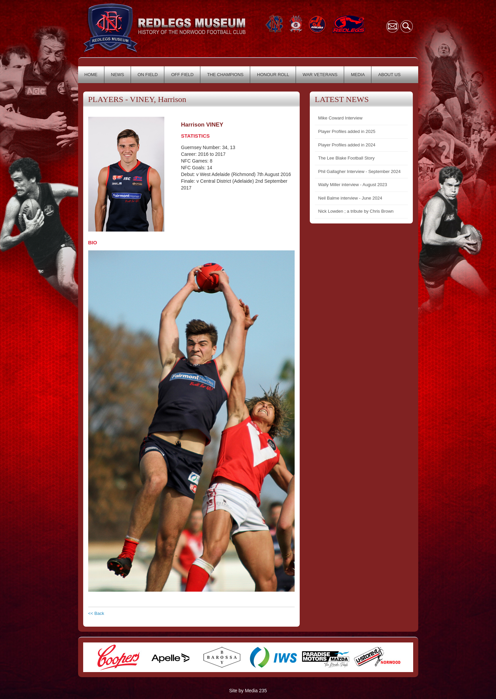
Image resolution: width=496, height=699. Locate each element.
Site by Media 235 (248, 690)
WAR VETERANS (320, 74)
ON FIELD (148, 74)
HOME (91, 74)
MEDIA (358, 74)
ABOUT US (389, 74)
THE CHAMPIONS (225, 74)
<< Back (96, 613)
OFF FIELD (182, 74)
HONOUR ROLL (273, 74)
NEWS (117, 74)
